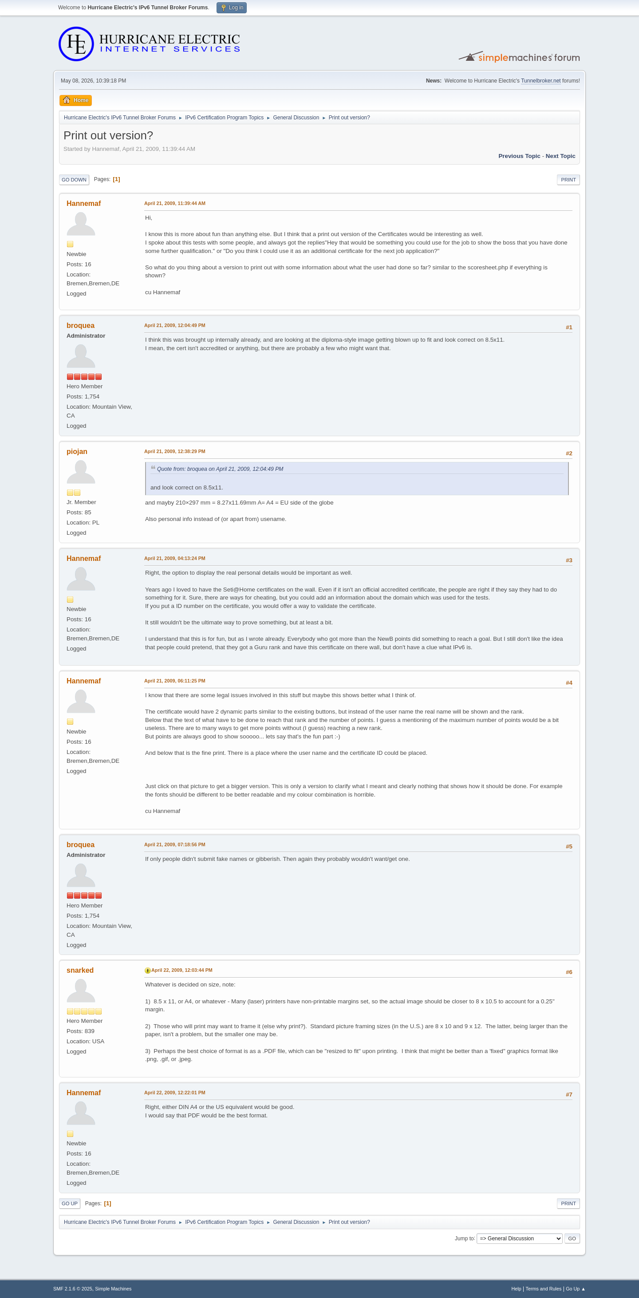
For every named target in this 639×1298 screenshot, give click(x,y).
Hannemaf (84, 203)
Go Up (70, 1203)
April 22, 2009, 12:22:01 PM (174, 1092)
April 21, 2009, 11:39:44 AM (174, 203)
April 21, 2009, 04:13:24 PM (174, 558)
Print (568, 179)
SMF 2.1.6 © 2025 (72, 1288)
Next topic (561, 156)
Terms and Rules (544, 1288)
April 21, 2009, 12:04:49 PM (174, 325)
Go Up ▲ (576, 1288)
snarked (80, 970)
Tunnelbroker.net (541, 81)
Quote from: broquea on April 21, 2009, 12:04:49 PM (220, 469)
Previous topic (519, 156)
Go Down (74, 179)
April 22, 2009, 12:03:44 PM (182, 970)
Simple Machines (113, 1288)
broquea (81, 325)
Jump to (464, 1238)
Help (516, 1288)
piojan (77, 451)
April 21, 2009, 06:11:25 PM (174, 680)
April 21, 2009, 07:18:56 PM (174, 844)
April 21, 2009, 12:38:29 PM (174, 451)
